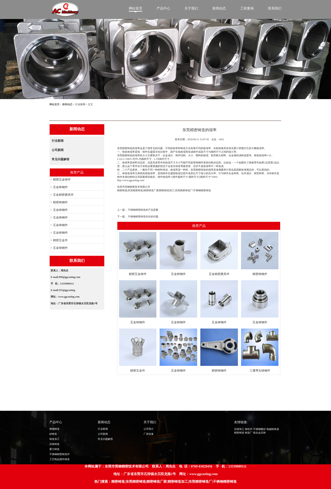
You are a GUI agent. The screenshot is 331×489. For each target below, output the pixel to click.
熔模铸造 (54, 428)
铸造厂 (248, 432)
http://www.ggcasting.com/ (131, 180)
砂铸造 (53, 433)
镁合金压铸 (259, 432)
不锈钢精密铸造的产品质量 (143, 209)
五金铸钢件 (60, 187)
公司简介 (149, 428)
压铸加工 (239, 429)
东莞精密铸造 (135, 190)
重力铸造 (54, 449)
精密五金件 (60, 240)
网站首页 (135, 8)
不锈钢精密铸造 (202, 190)
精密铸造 (122, 190)
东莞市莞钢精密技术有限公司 (133, 186)
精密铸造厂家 (151, 190)
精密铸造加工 (166, 190)
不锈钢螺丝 (259, 429)
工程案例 (247, 8)
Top (290, 430)
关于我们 (191, 8)
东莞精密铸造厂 (184, 190)
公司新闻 (58, 150)
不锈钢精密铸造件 (59, 454)
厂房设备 (149, 433)
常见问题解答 (60, 159)
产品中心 (163, 8)
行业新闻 (58, 140)
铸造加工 (54, 439)
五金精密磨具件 (63, 194)
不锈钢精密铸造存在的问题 (143, 216)
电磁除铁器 (272, 429)
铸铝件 (248, 429)
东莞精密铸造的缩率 (128, 148)
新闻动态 (219, 8)
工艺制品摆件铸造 (59, 459)
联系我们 (275, 8)
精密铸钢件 (60, 202)
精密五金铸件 (62, 179)
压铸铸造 (54, 444)
